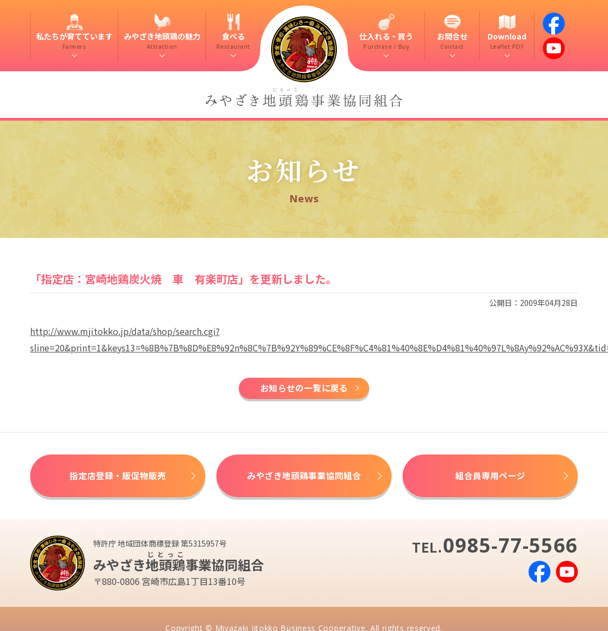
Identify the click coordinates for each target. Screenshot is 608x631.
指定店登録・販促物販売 (118, 477)
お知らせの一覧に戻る (304, 388)
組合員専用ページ (490, 477)
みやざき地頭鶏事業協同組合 (304, 477)
